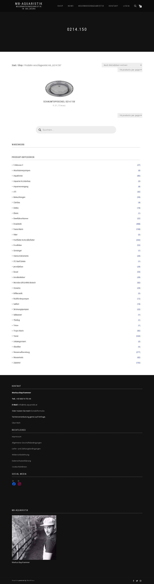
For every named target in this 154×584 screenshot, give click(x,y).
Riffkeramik (18, 293)
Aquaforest (18, 176)
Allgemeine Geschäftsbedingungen (27, 442)
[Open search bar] (135, 5)
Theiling (17, 320)
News (71, 6)
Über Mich (16, 423)
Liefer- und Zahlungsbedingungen (26, 448)
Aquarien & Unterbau (22, 181)
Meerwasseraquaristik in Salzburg (29, 8)
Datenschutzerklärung (21, 460)
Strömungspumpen (21, 309)
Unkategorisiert (20, 341)
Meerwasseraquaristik (91, 6)
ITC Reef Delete (20, 261)
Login (126, 6)
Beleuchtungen (19, 197)
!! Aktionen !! (18, 165)
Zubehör (17, 363)
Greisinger (18, 250)
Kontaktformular (37, 411)
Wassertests (18, 357)
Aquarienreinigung (21, 186)
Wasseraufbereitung (22, 352)
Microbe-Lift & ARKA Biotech (25, 282)
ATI (15, 192)
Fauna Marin (18, 229)
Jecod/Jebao (18, 266)
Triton (16, 325)
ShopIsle (15, 580)
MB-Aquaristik (29, 3)
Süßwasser (18, 315)
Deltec (16, 208)
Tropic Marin (19, 331)
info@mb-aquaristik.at (27, 404)
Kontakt (113, 6)
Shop (60, 6)
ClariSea (17, 202)
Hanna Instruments (21, 256)
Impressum (16, 436)
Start (14, 65)
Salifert (16, 304)
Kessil (16, 272)
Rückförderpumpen (21, 299)
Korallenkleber (19, 277)
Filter (15, 234)
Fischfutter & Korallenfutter (24, 240)
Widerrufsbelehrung (20, 454)
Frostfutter (18, 245)
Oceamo (17, 288)
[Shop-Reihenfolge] (122, 65)
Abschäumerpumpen (22, 170)
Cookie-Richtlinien (19, 466)
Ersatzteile (18, 224)
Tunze (16, 336)
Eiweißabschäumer (21, 218)
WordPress (30, 580)
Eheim (16, 213)
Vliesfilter (17, 347)
